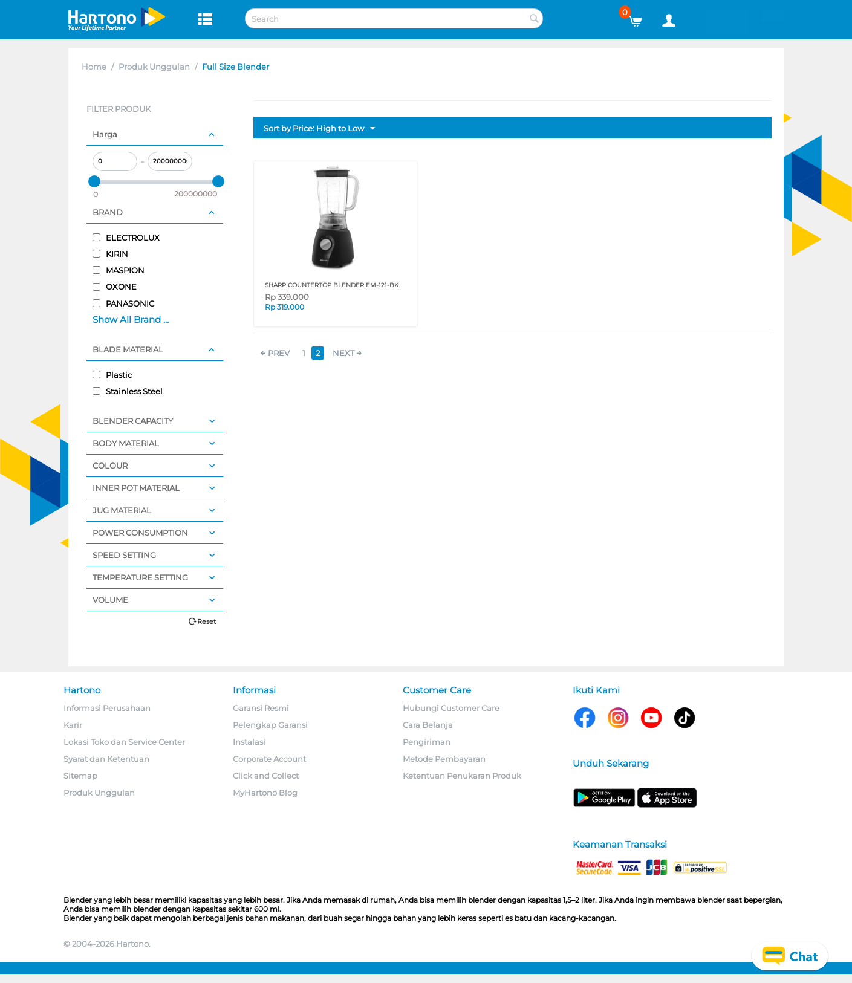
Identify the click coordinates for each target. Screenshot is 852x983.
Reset (206, 621)
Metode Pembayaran (444, 759)
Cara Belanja (428, 725)
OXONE (115, 286)
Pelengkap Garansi (270, 725)
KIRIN (110, 254)
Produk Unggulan (154, 66)
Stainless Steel (128, 391)
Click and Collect (266, 775)
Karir (72, 725)
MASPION (119, 270)
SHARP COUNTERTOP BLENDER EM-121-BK (331, 285)
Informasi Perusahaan (107, 708)
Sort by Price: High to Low (319, 129)
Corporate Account (269, 759)
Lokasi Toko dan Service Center (124, 742)
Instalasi (249, 742)
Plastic (112, 375)
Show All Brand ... (131, 319)
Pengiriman (426, 742)
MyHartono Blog (265, 792)
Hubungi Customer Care (451, 708)
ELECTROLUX (126, 237)
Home (94, 66)
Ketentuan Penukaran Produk (462, 775)
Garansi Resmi (261, 708)
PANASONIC (123, 303)
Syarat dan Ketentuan (106, 759)
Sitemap (80, 775)
